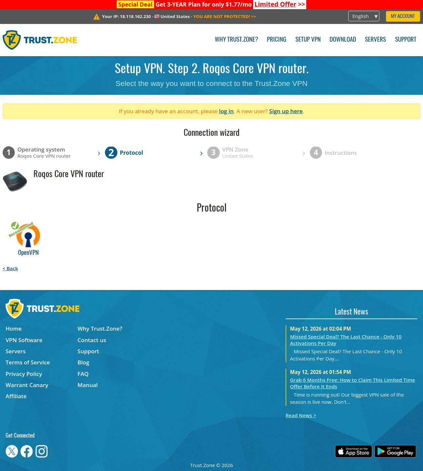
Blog (83, 362)
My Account (403, 16)
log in (226, 111)
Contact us (91, 340)
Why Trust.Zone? (236, 40)
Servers (375, 40)
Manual (87, 385)
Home (14, 328)
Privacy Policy (24, 374)
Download (343, 40)
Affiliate (16, 396)
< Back (10, 268)
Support (405, 40)
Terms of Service (28, 362)
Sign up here (286, 111)
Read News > (301, 415)
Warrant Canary (27, 385)
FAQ (83, 374)
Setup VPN (308, 40)
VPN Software (24, 340)
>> (279, 4)
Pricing (276, 40)
